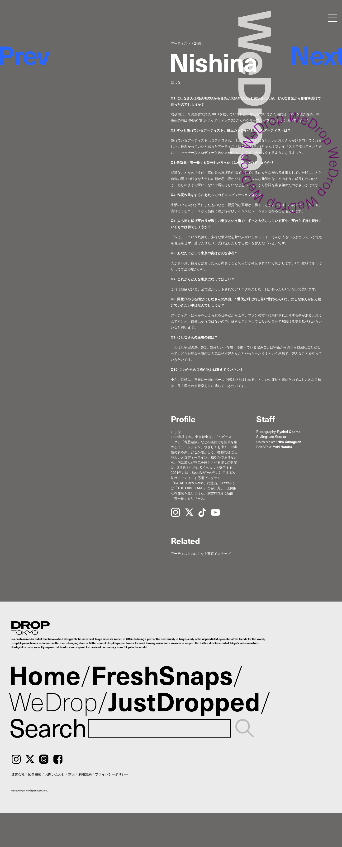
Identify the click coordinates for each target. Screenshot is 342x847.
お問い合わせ (55, 774)
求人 (71, 774)
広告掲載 (34, 774)
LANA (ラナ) (251, 146)
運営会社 (18, 774)
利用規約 (85, 774)
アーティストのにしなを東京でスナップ (201, 553)
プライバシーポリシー (111, 774)
